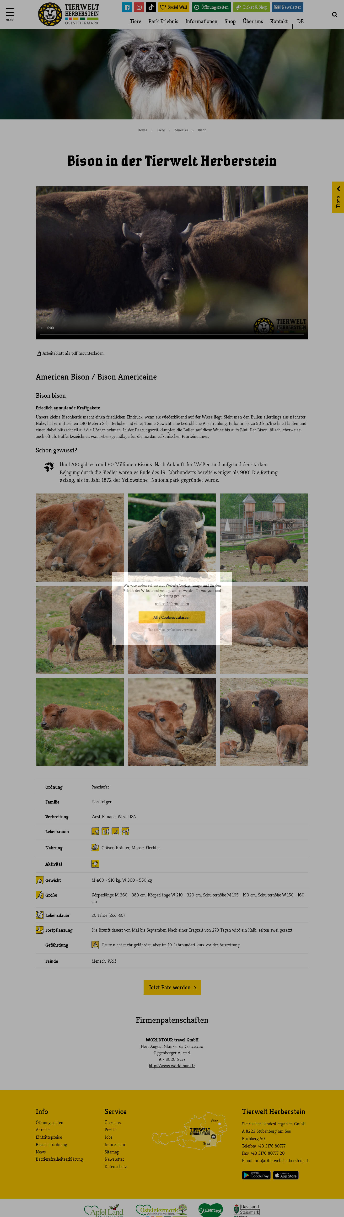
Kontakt (279, 21)
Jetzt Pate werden (170, 987)
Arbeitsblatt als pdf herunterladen (73, 353)
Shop (230, 21)
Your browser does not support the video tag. (172, 262)
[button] (334, 14)
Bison (202, 130)
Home (142, 130)
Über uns (253, 21)
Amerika (181, 130)
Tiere (135, 21)
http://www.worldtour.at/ (172, 1066)
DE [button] (300, 21)
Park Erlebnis (163, 21)
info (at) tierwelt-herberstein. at (281, 1160)
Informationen (201, 21)
